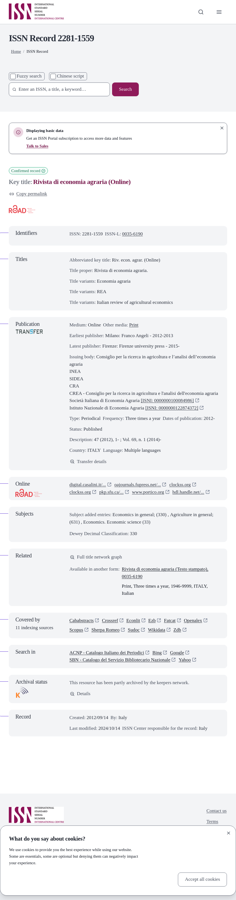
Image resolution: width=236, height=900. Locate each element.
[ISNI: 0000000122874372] (171, 408)
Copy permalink (28, 193)
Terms (212, 821)
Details (80, 693)
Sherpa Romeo (105, 629)
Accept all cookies (202, 879)
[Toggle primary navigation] (219, 12)
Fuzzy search (29, 76)
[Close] (229, 833)
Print (134, 324)
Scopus (76, 629)
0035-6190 (132, 233)
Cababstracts (81, 620)
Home (16, 51)
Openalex (193, 620)
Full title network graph (96, 557)
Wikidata (156, 629)
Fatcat (169, 620)
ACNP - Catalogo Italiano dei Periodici (106, 652)
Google (177, 652)
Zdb (177, 629)
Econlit (133, 620)
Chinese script (70, 76)
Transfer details (88, 461)
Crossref (110, 620)
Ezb (152, 620)
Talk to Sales (37, 146)
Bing (157, 652)
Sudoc (134, 629)
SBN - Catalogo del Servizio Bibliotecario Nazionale (119, 659)
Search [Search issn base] (125, 89)
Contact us (217, 810)
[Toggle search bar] (201, 12)
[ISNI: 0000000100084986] (167, 400)
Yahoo (185, 659)
